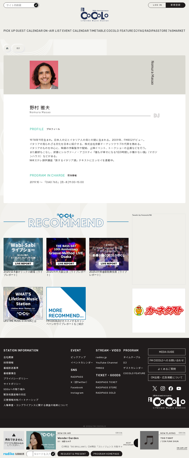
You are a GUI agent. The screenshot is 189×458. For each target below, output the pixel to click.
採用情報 (9, 362)
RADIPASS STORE (106, 387)
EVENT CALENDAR (75, 30)
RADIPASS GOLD (106, 392)
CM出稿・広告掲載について (167, 377)
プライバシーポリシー (16, 378)
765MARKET (176, 30)
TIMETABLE (97, 30)
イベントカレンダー (82, 362)
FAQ (141, 30)
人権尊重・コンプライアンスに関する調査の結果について (36, 405)
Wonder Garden (68, 438)
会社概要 (9, 357)
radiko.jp (101, 357)
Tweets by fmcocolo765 (142, 215)
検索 (36, 5)
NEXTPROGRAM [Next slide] (128, 444)
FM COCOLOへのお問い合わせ (167, 360)
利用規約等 (19, 454)
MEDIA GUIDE (166, 352)
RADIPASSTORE (156, 30)
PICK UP (9, 30)
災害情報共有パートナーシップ (21, 400)
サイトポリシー (12, 384)
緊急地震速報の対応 (15, 394)
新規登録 (176, 5)
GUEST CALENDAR (29, 30)
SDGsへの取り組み (14, 389)
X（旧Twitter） (80, 382)
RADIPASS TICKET (106, 382)
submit (53, 454)
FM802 (100, 368)
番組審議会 (10, 373)
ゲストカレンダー (133, 368)
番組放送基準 (11, 368)
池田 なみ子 (66, 441)
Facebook (77, 387)
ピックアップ (78, 357)
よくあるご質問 (167, 369)
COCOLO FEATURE (120, 30)
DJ (136, 30)
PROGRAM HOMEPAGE (106, 454)
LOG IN (157, 5)
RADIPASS (77, 377)
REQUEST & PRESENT (73, 454)
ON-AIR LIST (52, 30)
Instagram (77, 392)
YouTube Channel (107, 362)
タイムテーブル (132, 357)
